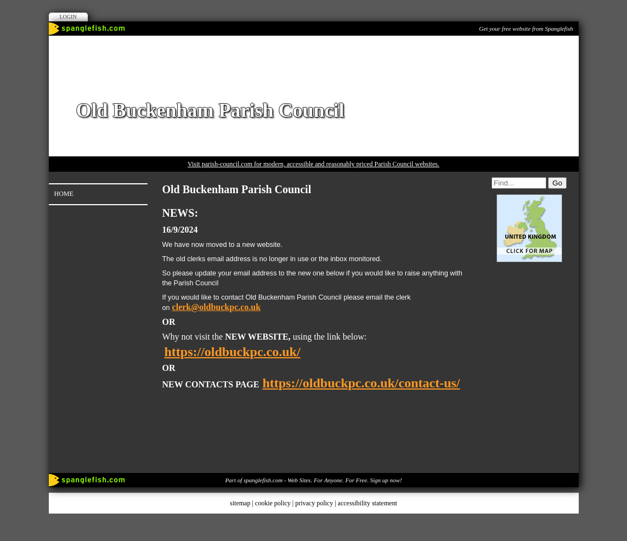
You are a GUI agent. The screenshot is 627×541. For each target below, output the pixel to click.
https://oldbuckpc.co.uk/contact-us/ (361, 383)
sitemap (240, 503)
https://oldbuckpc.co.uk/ (233, 352)
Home (64, 194)
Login (68, 17)
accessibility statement (367, 503)
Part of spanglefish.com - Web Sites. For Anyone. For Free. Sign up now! (313, 480)
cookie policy (273, 503)
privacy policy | (316, 503)
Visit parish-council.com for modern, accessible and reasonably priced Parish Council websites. (313, 164)
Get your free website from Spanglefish (526, 28)
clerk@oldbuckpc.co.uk (216, 307)
